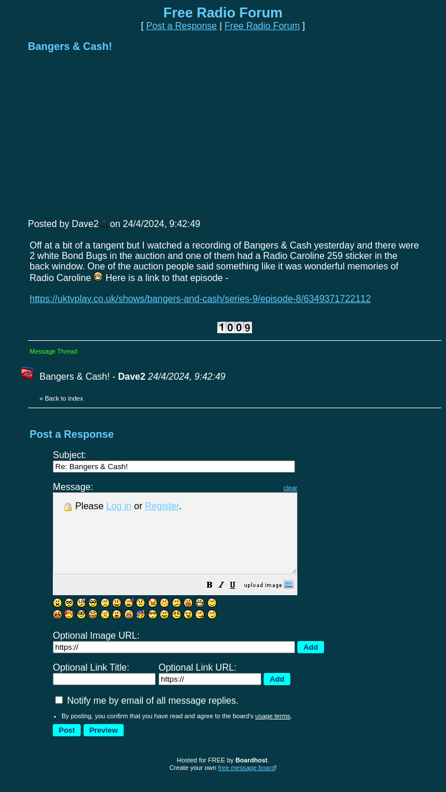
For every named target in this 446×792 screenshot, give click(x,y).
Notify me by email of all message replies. (147, 716)
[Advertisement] (115, 134)
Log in (119, 506)
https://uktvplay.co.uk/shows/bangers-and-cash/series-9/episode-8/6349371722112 (200, 299)
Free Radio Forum (262, 26)
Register (162, 506)
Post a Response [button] (181, 26)
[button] (238, 602)
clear (319, 487)
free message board (246, 783)
